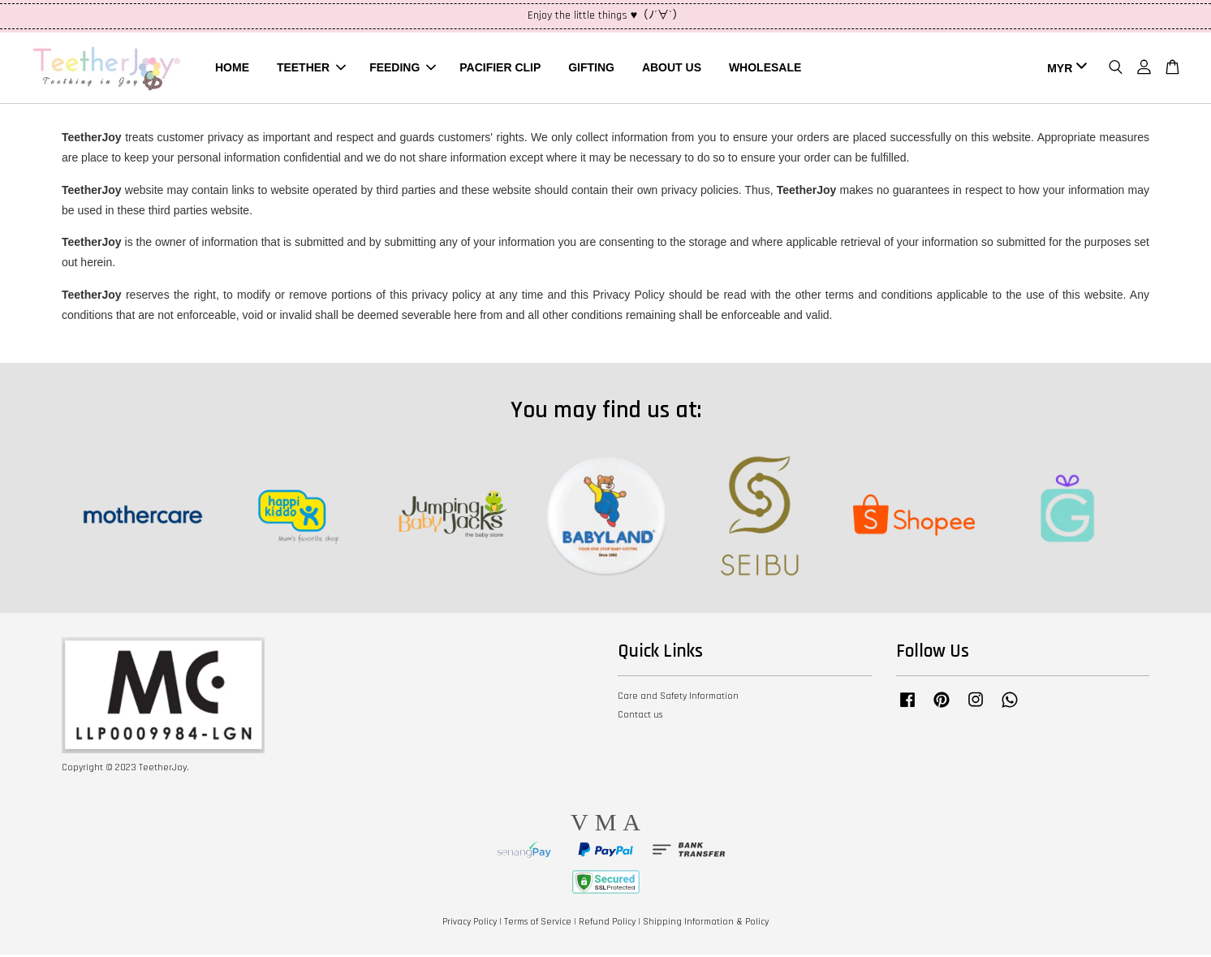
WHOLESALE (765, 68)
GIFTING (591, 68)
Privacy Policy (469, 924)
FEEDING (402, 68)
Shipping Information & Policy (706, 924)
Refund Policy (607, 924)
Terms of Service (537, 924)
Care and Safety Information (678, 698)
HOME (232, 68)
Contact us (640, 717)
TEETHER (311, 68)
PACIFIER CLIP (500, 68)
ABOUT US (671, 68)
